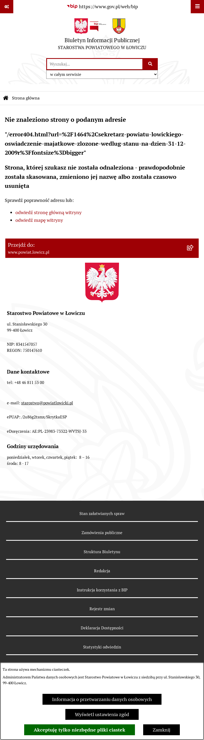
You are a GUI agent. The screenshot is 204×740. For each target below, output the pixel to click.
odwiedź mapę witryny (39, 220)
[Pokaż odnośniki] (6, 6)
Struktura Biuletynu (102, 551)
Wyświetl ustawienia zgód (102, 714)
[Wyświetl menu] (197, 6)
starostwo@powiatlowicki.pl (47, 402)
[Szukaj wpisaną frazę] (150, 64)
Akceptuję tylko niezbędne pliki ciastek (79, 730)
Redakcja (102, 570)
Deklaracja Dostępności (102, 627)
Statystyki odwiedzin (102, 647)
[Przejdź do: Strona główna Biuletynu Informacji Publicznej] (6, 98)
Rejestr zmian (102, 608)
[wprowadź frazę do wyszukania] (94, 64)
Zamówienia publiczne (102, 532)
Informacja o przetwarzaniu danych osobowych (102, 699)
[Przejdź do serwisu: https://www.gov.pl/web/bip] (102, 6)
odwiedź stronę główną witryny (48, 212)
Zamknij (161, 730)
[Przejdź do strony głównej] (102, 35)
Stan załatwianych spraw (102, 513)
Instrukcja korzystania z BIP (102, 589)
